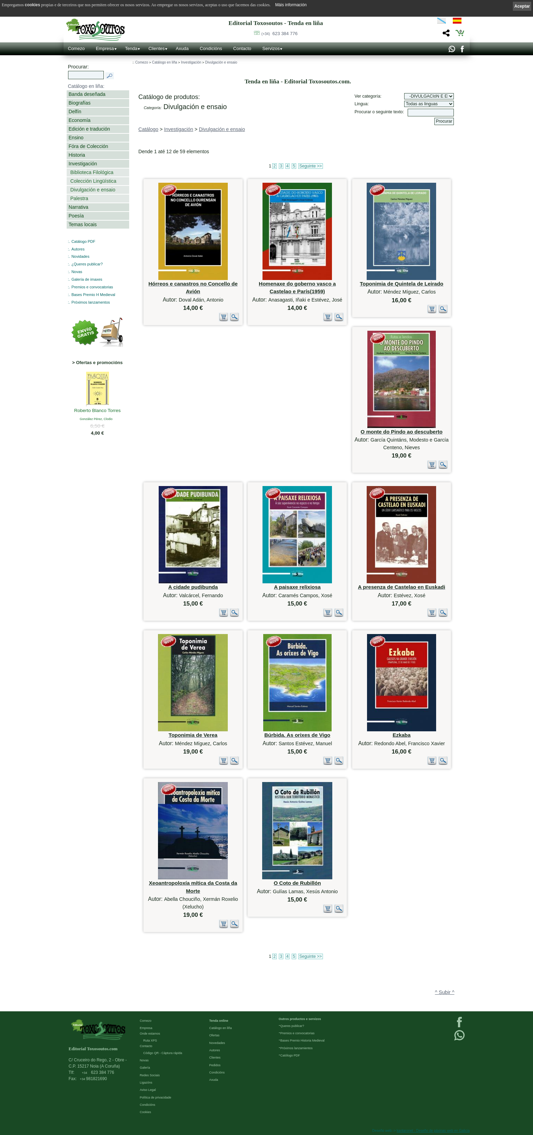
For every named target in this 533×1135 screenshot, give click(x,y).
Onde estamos (150, 1033)
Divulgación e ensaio (92, 189)
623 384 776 (279, 33)
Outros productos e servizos (300, 1019)
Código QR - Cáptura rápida (162, 1053)
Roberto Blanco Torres (97, 411)
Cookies (145, 1112)
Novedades (217, 1043)
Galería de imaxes (87, 279)
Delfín (75, 111)
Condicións (211, 48)
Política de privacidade (156, 1097)
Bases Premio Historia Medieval (302, 1040)
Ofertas (214, 1035)
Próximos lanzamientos (296, 1048)
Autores (78, 249)
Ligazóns (146, 1082)
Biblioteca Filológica (92, 172)
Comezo (76, 48)
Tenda (131, 48)
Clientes (156, 48)
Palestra (79, 198)
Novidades (81, 256)
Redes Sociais (150, 1075)
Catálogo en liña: (86, 86)
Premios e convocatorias (92, 287)
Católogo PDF (290, 1055)
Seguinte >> (310, 166)
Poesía (76, 216)
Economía (80, 120)
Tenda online (218, 1020)
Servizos (271, 48)
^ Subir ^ (445, 992)
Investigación (83, 163)
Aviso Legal (148, 1090)
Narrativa (79, 207)
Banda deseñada (87, 94)
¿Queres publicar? (87, 264)
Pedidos (215, 1065)
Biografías (80, 103)
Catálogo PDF (83, 241)
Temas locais (83, 224)
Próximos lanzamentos (91, 302)
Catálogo (149, 129)
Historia (77, 155)
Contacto (242, 48)
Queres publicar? (292, 1026)
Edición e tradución (89, 129)
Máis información (291, 4)
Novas (77, 272)
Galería (145, 1067)
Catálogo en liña (164, 62)
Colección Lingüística (93, 181)
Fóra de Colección (88, 146)
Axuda (182, 48)
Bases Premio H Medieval (93, 295)
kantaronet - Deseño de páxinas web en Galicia (433, 1131)
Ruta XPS (150, 1040)
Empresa (105, 48)
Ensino (76, 137)
